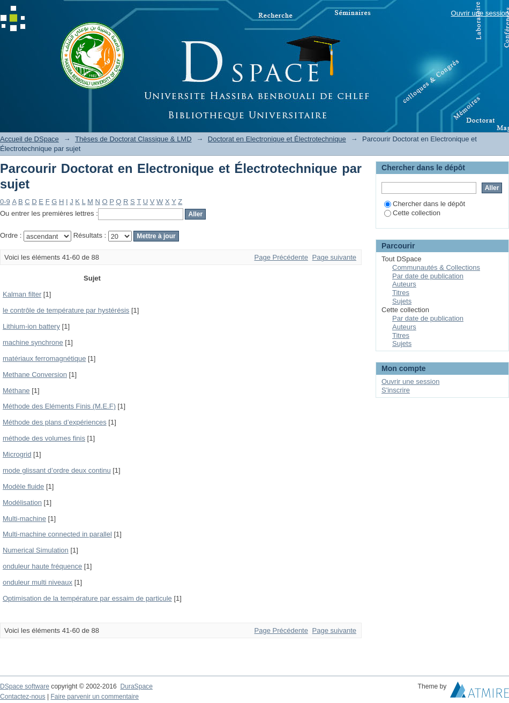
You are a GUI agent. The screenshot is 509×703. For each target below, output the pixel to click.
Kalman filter (22, 294)
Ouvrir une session (480, 13)
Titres (400, 293)
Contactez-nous (23, 696)
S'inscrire (395, 390)
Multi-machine (24, 519)
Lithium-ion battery (31, 326)
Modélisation (22, 502)
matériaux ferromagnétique (44, 358)
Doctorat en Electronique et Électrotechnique (277, 139)
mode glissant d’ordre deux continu (57, 470)
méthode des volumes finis (44, 438)
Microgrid (17, 454)
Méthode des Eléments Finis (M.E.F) (59, 406)
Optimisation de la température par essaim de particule (87, 598)
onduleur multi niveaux (37, 582)
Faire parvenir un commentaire (94, 696)
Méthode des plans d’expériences (55, 422)
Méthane (16, 391)
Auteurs (404, 284)
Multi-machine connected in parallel (57, 534)
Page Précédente (281, 257)
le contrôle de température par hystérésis (66, 310)
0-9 (5, 202)
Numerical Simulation (36, 550)
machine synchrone (33, 342)
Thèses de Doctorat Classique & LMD (133, 139)
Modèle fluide (23, 486)
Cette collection (412, 213)
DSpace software (24, 686)
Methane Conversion (35, 375)
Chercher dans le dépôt (424, 204)
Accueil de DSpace (29, 139)
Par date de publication (427, 276)
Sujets (401, 301)
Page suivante (334, 257)
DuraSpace (136, 686)
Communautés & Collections (436, 267)
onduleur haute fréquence (42, 566)
